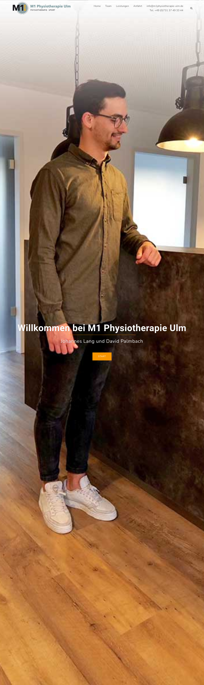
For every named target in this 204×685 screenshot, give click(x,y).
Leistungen (122, 6)
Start (102, 356)
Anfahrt (137, 6)
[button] (191, 8)
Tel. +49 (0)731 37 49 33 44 (166, 10)
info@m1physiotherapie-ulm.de (165, 6)
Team (108, 6)
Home (97, 6)
